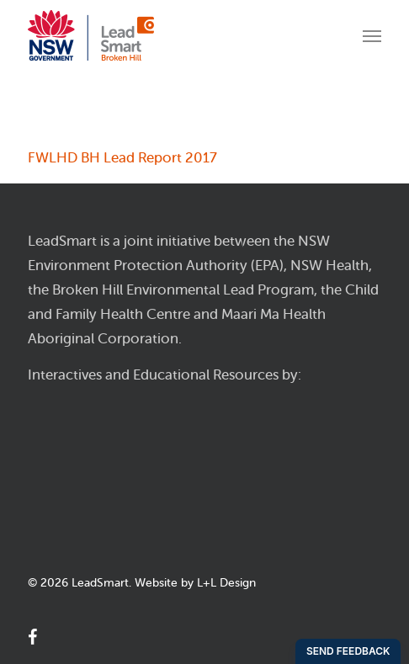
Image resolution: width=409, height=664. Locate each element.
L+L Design (226, 582)
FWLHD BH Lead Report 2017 (122, 158)
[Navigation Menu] (372, 35)
